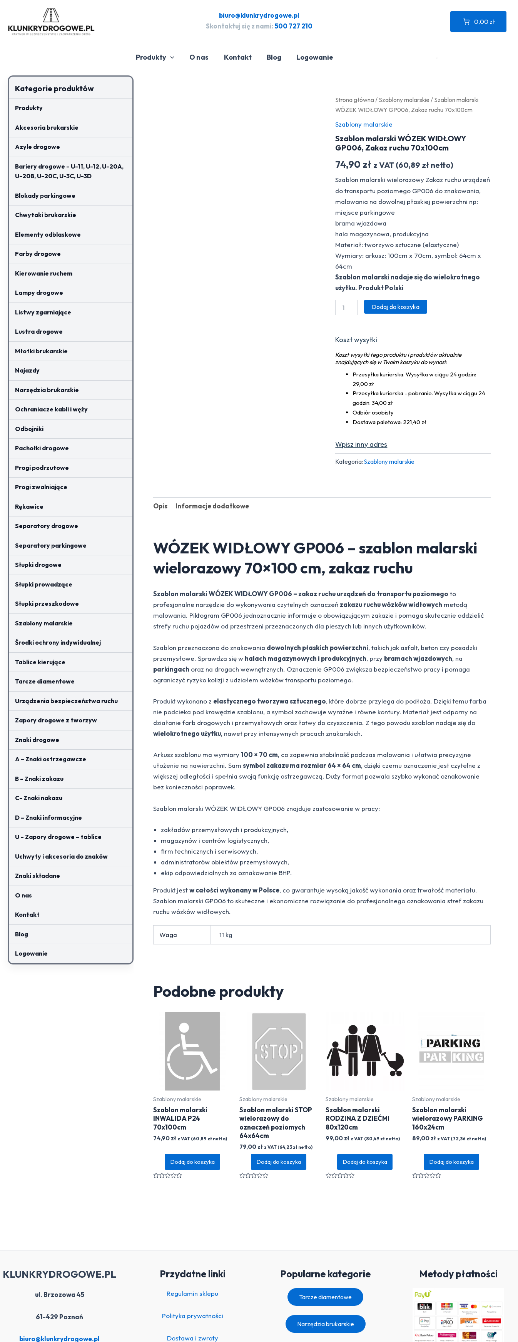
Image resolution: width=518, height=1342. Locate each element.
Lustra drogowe (39, 331)
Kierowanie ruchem (43, 273)
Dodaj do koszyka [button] (192, 1161)
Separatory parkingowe (51, 545)
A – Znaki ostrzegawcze (50, 759)
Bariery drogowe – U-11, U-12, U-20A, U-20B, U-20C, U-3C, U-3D (69, 171)
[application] (176, 57)
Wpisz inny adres (361, 444)
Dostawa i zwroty (192, 1338)
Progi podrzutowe (42, 467)
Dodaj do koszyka (395, 307)
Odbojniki (29, 429)
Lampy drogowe (39, 292)
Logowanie (315, 57)
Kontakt (241, 57)
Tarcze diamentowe (45, 681)
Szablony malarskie (44, 623)
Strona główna (354, 100)
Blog (276, 57)
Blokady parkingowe (45, 195)
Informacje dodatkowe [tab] (212, 506)
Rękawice (29, 506)
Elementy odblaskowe (48, 234)
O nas (203, 57)
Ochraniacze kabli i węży (51, 409)
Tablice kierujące (40, 662)
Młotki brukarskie (41, 351)
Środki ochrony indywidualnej (58, 642)
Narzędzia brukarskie (47, 390)
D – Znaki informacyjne (48, 817)
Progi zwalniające (41, 487)
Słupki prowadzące (43, 584)
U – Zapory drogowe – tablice (58, 837)
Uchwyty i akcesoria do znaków (61, 856)
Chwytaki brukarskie (45, 215)
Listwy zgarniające (43, 312)
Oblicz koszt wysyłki (356, 341)
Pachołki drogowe (42, 448)
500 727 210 (293, 26)
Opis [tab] (160, 506)
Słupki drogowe (38, 564)
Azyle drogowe (37, 146)
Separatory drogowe (46, 526)
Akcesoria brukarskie (47, 127)
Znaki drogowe (37, 740)
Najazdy (27, 370)
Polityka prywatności (192, 1316)
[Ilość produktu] (346, 307)
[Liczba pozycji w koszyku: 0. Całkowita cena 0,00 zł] (478, 21)
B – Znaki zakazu (39, 778)
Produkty (161, 57)
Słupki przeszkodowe (47, 603)
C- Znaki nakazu (38, 798)
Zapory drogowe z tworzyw (56, 720)
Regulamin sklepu (192, 1293)
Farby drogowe (38, 253)
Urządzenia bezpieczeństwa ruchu (66, 701)
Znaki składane (37, 875)
